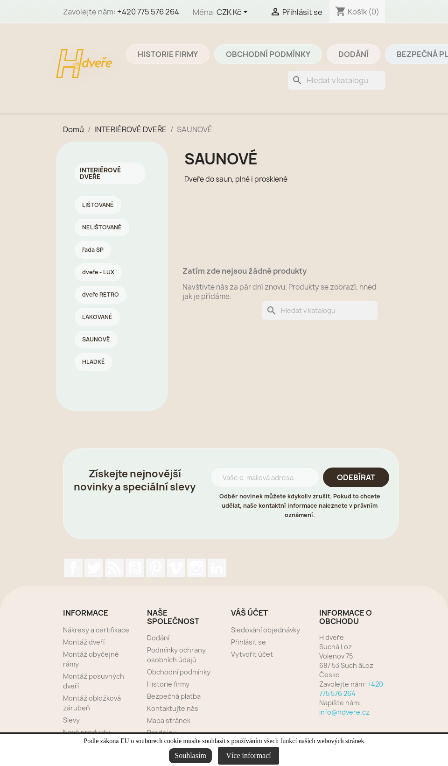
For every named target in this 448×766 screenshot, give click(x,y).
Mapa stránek (168, 720)
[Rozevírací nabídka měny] (234, 12)
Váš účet (249, 613)
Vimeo (176, 568)
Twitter (93, 568)
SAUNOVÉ (96, 339)
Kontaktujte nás (172, 708)
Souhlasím (190, 755)
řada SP (93, 250)
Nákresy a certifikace (96, 629)
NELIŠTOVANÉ (102, 227)
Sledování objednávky (265, 629)
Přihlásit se (248, 642)
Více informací (248, 755)
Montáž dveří (84, 642)
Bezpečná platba (174, 696)
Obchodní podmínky (268, 54)
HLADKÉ (93, 362)
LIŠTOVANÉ (98, 205)
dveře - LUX (98, 272)
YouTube (135, 568)
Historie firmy (168, 54)
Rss (114, 568)
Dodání (353, 54)
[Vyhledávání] (336, 80)
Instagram (196, 568)
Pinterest (155, 568)
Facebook (73, 568)
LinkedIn (217, 568)
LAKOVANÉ (97, 317)
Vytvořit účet (252, 654)
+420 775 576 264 (148, 12)
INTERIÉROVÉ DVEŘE (100, 173)
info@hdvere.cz (344, 712)
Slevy (71, 720)
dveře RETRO (100, 294)
